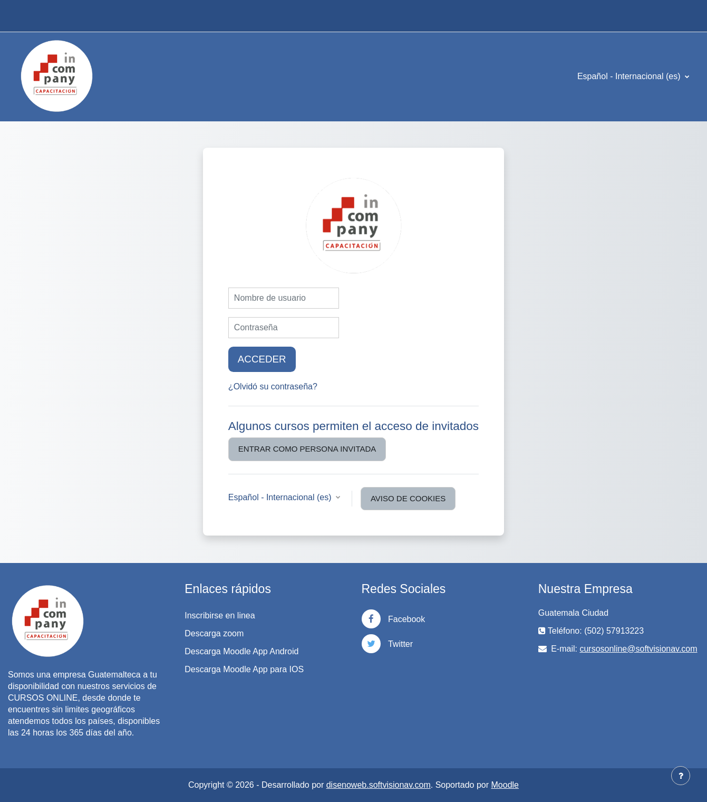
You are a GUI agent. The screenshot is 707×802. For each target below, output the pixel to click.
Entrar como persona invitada (307, 448)
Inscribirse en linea (220, 615)
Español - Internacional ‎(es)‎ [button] (281, 497)
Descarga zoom (214, 633)
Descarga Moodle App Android (241, 651)
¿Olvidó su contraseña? (272, 386)
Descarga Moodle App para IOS (244, 669)
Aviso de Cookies (408, 498)
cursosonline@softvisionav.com (638, 648)
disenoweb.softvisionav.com (378, 784)
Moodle (505, 784)
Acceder (262, 359)
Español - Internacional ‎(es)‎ (630, 76)
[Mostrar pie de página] (680, 775)
